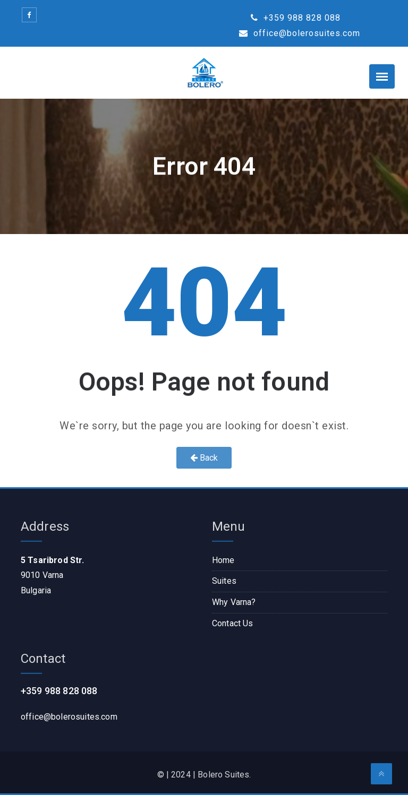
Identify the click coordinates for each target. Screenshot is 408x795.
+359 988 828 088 (296, 18)
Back (204, 458)
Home (223, 560)
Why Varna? (234, 602)
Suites (224, 581)
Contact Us (232, 623)
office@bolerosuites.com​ (69, 717)
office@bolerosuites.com (299, 33)
